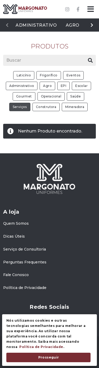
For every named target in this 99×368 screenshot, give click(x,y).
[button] (90, 9)
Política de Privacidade (41, 347)
